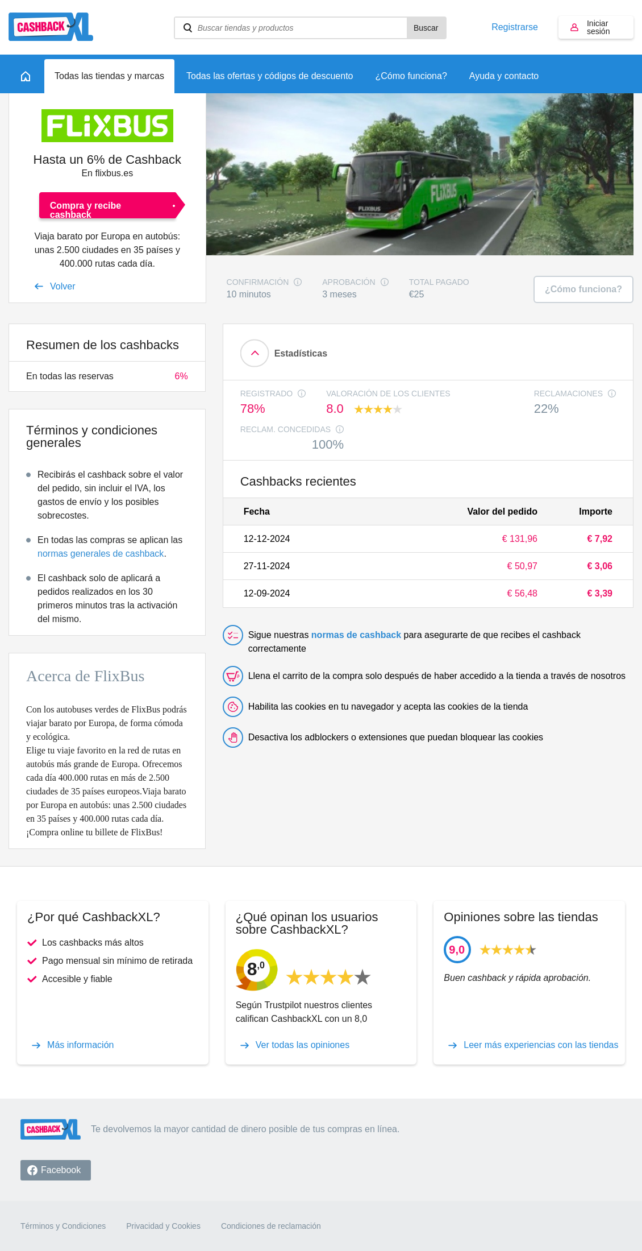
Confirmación (258, 282)
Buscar (426, 27)
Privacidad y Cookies (163, 1226)
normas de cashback (356, 635)
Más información (80, 1045)
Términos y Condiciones (63, 1226)
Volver (62, 286)
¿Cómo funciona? (583, 289)
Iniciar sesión (598, 27)
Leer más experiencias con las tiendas (541, 1045)
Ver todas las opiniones (302, 1045)
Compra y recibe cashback (85, 209)
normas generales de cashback (100, 553)
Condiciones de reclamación (271, 1226)
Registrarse (514, 27)
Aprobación (348, 282)
